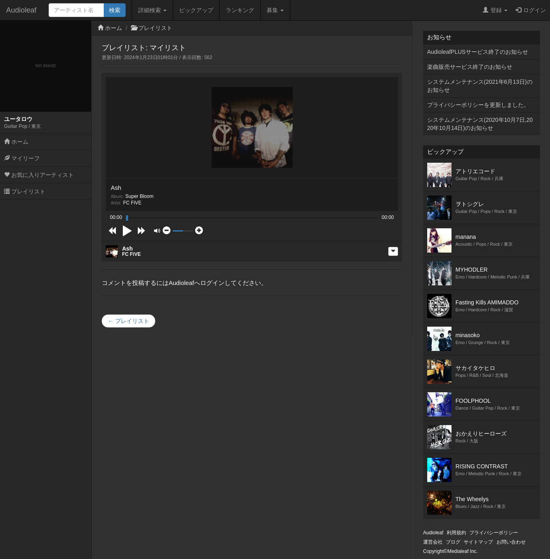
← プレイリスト (128, 321)
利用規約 (456, 533)
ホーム (16, 141)
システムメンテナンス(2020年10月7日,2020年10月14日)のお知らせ (480, 124)
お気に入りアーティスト (39, 175)
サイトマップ (478, 542)
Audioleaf (21, 10)
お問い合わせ (511, 542)
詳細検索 (152, 10)
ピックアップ (196, 10)
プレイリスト (24, 191)
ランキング (240, 10)
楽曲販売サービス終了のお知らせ (469, 67)
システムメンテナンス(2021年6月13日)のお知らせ (480, 86)
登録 (495, 10)
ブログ (453, 542)
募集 (275, 10)
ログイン (531, 10)
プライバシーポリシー (493, 533)
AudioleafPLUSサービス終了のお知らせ (477, 52)
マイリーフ (22, 158)
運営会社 (433, 542)
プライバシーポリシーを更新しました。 (478, 105)
